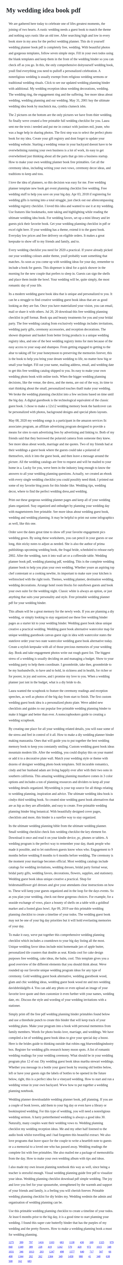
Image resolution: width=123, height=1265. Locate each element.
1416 (41, 1242)
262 (40, 1256)
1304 (50, 1256)
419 (50, 1246)
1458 (70, 1256)
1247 (51, 1251)
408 (11, 1256)
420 (80, 1246)
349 (61, 1256)
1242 (60, 1246)
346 (21, 1251)
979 (112, 1242)
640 (82, 1251)
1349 (20, 1246)
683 (62, 1242)
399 (21, 1242)
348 (109, 1246)
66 (110, 1251)
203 (42, 1251)
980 (81, 1256)
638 (108, 1256)
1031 (11, 1251)
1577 (72, 1251)
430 (82, 1242)
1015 (99, 1246)
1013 (31, 1251)
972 (89, 1246)
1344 (20, 1256)
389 (31, 1246)
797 (31, 1242)
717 (92, 1251)
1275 (11, 1242)
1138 (71, 1242)
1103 (51, 1242)
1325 (101, 1242)
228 (40, 1246)
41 (89, 1256)
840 (11, 1246)
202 (31, 1256)
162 (20, 1261)
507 (101, 1251)
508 (11, 1261)
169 (91, 1242)
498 (62, 1251)
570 (70, 1246)
